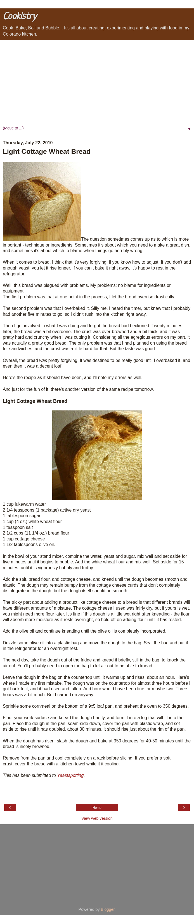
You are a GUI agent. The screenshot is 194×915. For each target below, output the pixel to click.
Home (97, 808)
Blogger (108, 909)
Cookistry (19, 16)
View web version (97, 818)
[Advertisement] (97, 82)
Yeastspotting (70, 775)
